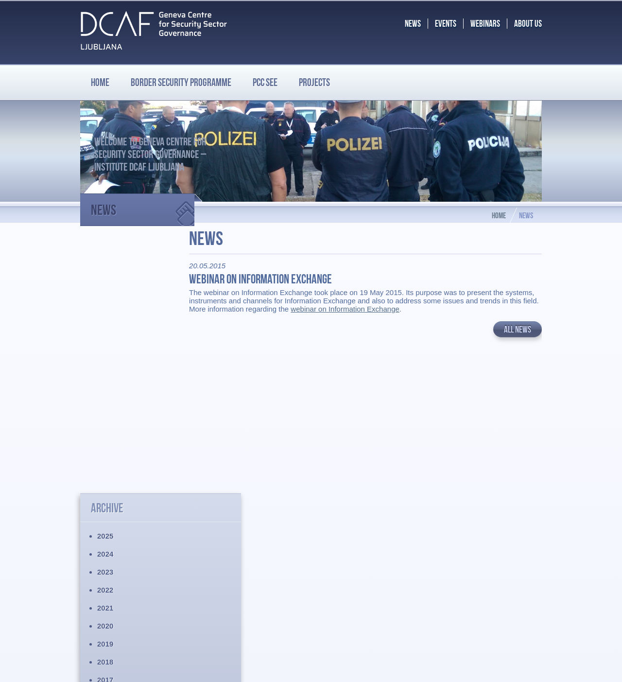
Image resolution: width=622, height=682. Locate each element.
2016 (105, 439)
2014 (105, 475)
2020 (105, 367)
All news (517, 337)
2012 (105, 511)
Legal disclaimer (106, 598)
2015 (105, 457)
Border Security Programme (125, 562)
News (142, 206)
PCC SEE (265, 82)
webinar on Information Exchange (362, 317)
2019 (105, 385)
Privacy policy (102, 606)
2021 (105, 349)
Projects (314, 82)
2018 (105, 403)
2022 (105, 331)
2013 (105, 493)
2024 (105, 295)
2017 (105, 421)
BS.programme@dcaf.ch (484, 621)
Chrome (389, 667)
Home (100, 82)
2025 (105, 277)
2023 (105, 313)
